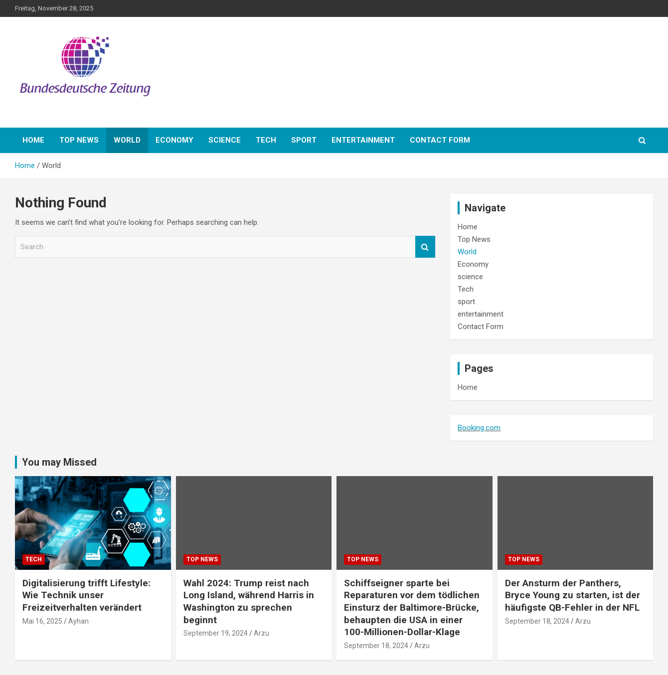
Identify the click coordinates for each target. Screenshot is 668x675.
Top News (79, 140)
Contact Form (440, 140)
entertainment (363, 140)
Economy (174, 140)
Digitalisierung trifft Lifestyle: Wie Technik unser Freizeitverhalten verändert (86, 595)
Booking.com (479, 427)
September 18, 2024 (376, 646)
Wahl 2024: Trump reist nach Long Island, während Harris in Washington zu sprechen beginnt (248, 601)
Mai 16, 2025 (42, 621)
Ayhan (78, 621)
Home (33, 140)
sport (304, 140)
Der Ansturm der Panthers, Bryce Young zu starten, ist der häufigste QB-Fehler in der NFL (572, 595)
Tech (266, 140)
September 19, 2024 (215, 633)
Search (425, 247)
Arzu (261, 633)
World (127, 140)
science (224, 140)
